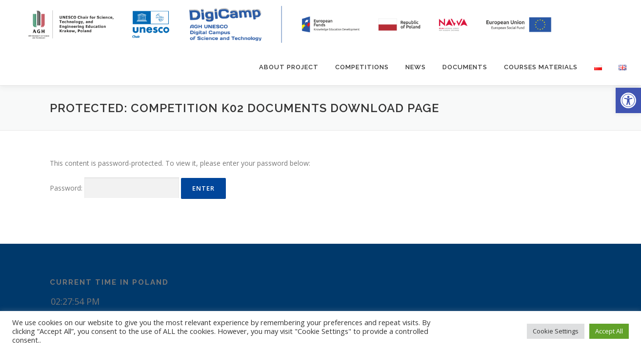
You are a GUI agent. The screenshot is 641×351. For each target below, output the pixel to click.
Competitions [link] (362, 67)
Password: (114, 187)
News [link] (415, 67)
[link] (628, 100)
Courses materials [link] (541, 67)
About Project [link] (289, 67)
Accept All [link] (609, 331)
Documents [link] (464, 67)
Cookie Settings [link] (556, 331)
